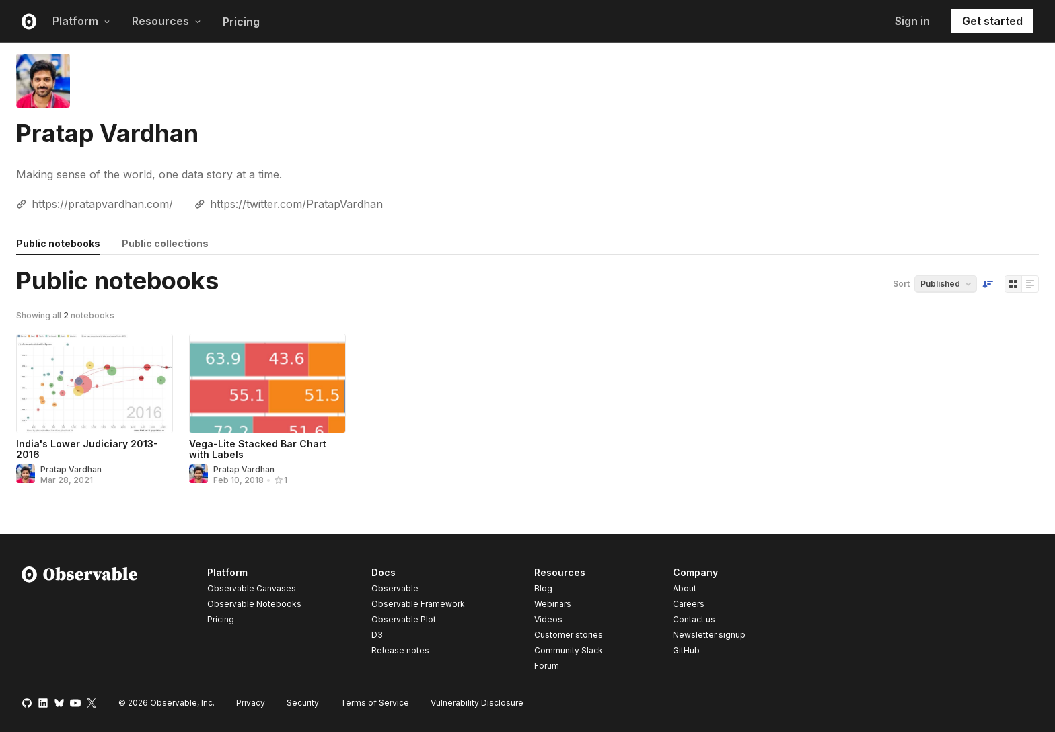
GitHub (686, 650)
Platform (81, 21)
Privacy (250, 703)
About (684, 588)
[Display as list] (1030, 284)
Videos (548, 619)
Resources (166, 21)
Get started (992, 21)
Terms (374, 703)
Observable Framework (418, 604)
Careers (688, 604)
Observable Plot (403, 619)
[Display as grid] (1013, 284)
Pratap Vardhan (71, 469)
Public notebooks (58, 243)
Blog (543, 588)
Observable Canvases (251, 588)
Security (303, 703)
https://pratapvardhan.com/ (102, 204)
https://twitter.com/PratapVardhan (296, 204)
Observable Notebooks (254, 604)
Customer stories (568, 635)
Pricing (241, 21)
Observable (395, 588)
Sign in (912, 21)
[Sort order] (987, 283)
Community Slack (568, 650)
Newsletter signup (709, 635)
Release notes (400, 650)
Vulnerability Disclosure (477, 703)
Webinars (552, 604)
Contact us (694, 619)
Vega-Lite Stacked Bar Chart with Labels (257, 449)
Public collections (165, 243)
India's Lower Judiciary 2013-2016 (87, 449)
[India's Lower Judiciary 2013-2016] (94, 383)
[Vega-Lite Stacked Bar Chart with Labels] (267, 383)
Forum (546, 666)
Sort (901, 284)
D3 (377, 635)
